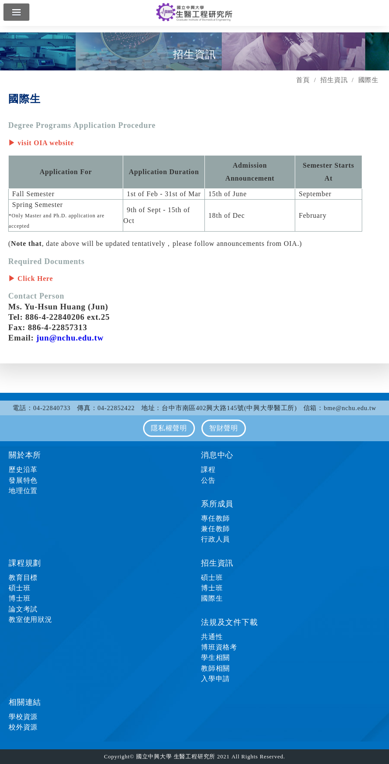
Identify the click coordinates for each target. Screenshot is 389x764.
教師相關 (215, 668)
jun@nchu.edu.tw (70, 337)
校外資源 (23, 727)
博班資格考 (219, 647)
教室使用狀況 (30, 619)
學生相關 (215, 657)
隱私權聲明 (169, 428)
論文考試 (23, 609)
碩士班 (19, 588)
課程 (208, 469)
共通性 (212, 636)
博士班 (19, 598)
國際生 (212, 598)
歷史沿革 (23, 469)
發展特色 (23, 480)
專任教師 (215, 518)
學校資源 (23, 716)
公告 (208, 480)
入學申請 (215, 678)
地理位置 (23, 490)
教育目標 (23, 577)
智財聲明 (223, 428)
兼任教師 (215, 528)
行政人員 (215, 539)
